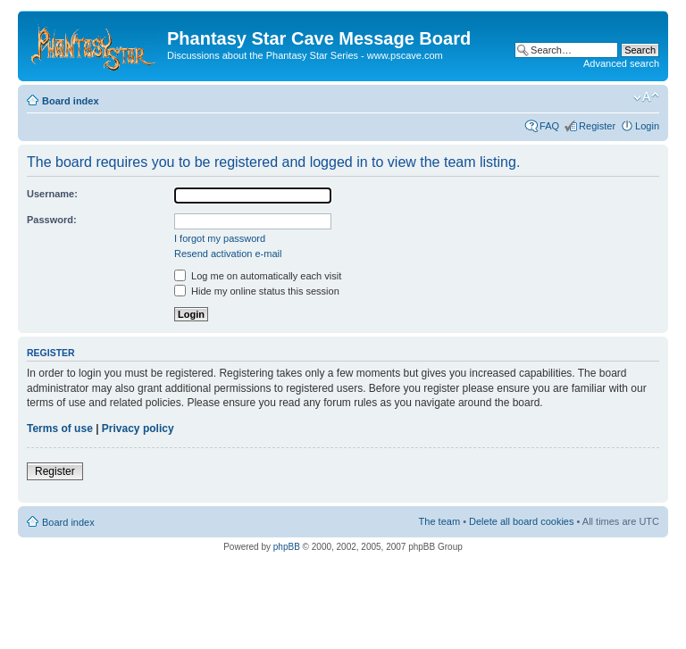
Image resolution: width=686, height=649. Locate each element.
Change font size (646, 97)
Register (597, 126)
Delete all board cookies (521, 521)
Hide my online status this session (256, 291)
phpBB (286, 547)
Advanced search (621, 63)
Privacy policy (138, 428)
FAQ (549, 126)
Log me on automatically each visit (257, 275)
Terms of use (60, 428)
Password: (52, 219)
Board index (70, 101)
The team (439, 521)
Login (647, 126)
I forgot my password (219, 238)
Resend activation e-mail (227, 253)
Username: (52, 193)
